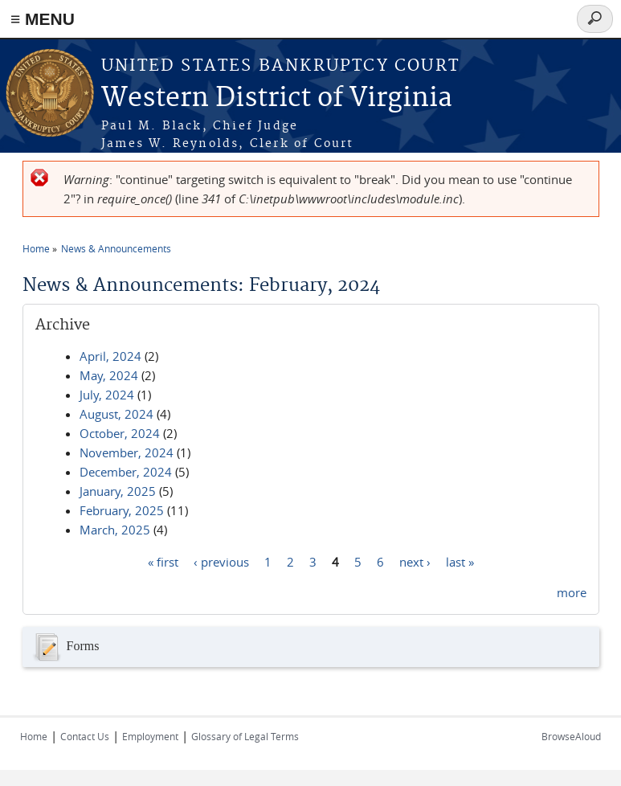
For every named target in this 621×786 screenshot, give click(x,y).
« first (163, 561)
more (571, 592)
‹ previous (221, 561)
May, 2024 (109, 375)
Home (36, 248)
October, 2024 (120, 433)
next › (415, 561)
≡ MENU (42, 19)
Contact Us (84, 736)
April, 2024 (110, 356)
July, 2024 (107, 395)
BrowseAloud (571, 736)
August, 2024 (116, 414)
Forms (65, 647)
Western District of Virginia (276, 98)
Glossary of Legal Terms (245, 736)
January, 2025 (118, 491)
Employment (150, 736)
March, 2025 (115, 530)
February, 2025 (122, 510)
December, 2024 (126, 472)
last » (460, 561)
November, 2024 (127, 452)
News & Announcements (116, 248)
